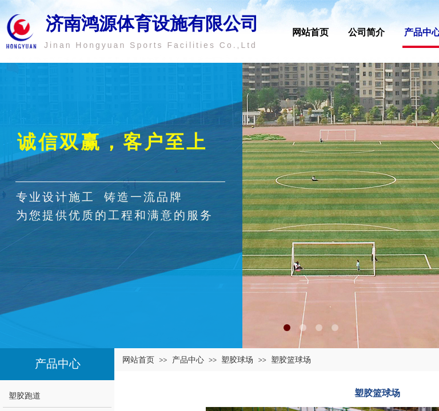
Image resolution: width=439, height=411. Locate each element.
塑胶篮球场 (291, 359)
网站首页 (310, 32)
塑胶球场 (237, 359)
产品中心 (188, 359)
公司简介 (366, 32)
